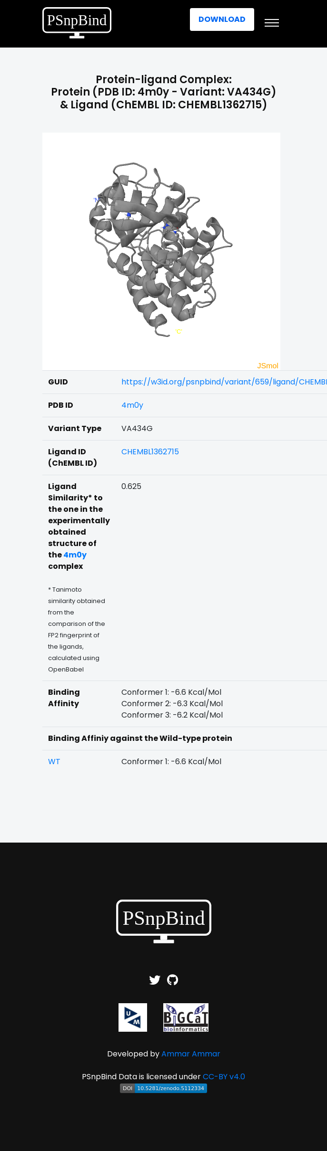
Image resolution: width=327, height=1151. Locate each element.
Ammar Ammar (190, 1053)
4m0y (132, 405)
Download (222, 19)
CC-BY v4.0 (224, 1076)
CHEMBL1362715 (150, 451)
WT (54, 761)
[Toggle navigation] (271, 22)
